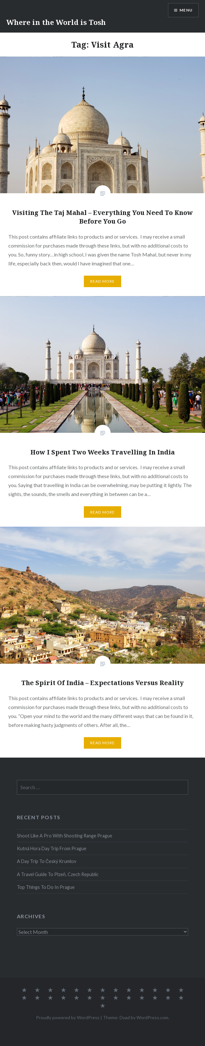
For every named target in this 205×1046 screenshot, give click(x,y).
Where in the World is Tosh (56, 22)
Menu (186, 10)
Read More (102, 281)
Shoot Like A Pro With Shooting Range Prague (64, 835)
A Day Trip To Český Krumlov (46, 861)
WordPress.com (152, 1017)
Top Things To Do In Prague (46, 887)
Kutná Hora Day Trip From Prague (51, 848)
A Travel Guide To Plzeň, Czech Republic (58, 874)
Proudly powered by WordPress (67, 1017)
